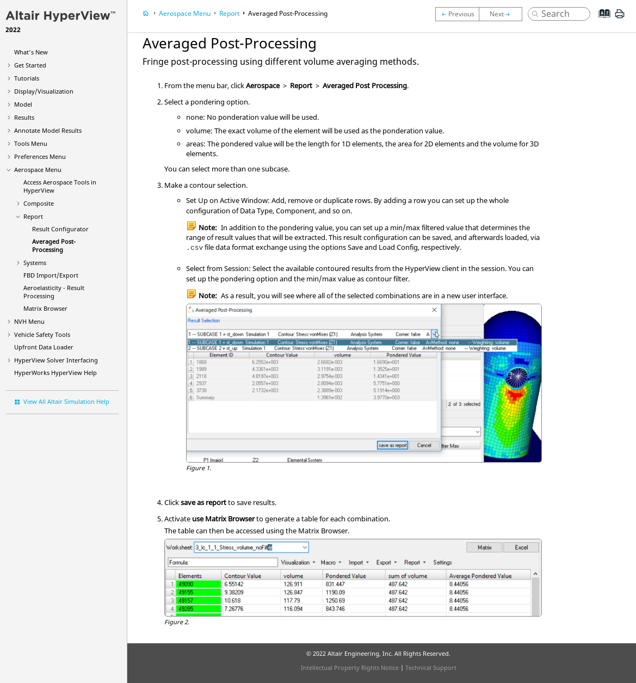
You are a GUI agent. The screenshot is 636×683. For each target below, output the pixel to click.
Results (24, 117)
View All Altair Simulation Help (66, 401)
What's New (31, 52)
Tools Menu (30, 143)
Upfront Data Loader (43, 347)
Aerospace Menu (37, 169)
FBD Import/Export (50, 275)
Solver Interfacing (56, 360)
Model (23, 104)
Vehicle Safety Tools (42, 334)
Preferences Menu (40, 156)
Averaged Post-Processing (54, 245)
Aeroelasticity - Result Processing (53, 292)
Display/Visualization (43, 91)
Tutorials (26, 78)
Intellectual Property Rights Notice (350, 667)
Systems (34, 263)
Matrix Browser (45, 308)
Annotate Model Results (48, 130)
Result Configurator (60, 229)
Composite (38, 203)
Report (33, 216)
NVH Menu (29, 321)
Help (55, 372)
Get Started (30, 65)
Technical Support (430, 667)
